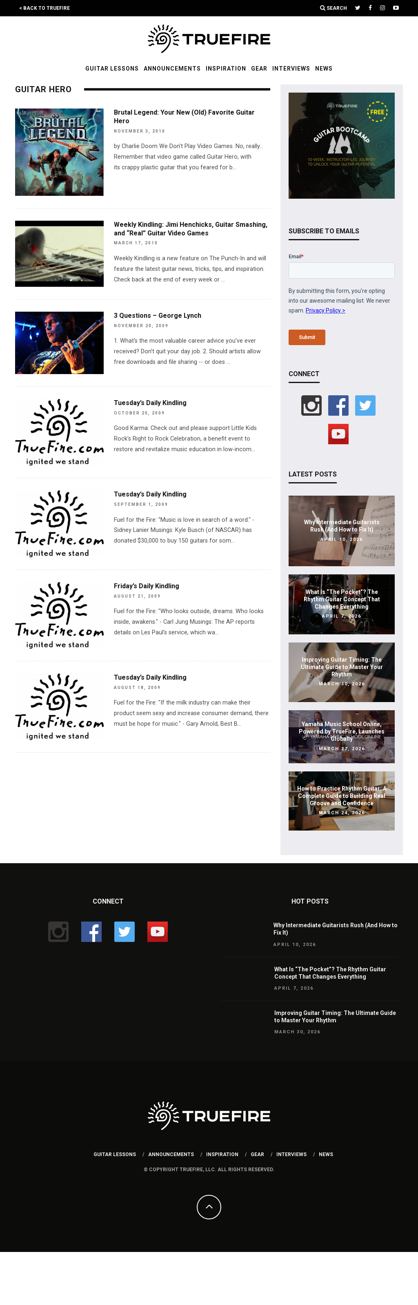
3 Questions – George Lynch (157, 315)
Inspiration (226, 68)
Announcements (172, 68)
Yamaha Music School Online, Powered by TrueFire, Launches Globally (342, 731)
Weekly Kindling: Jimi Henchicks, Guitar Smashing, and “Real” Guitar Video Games (190, 229)
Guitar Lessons (112, 68)
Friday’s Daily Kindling (146, 586)
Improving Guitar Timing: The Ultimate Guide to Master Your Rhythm (342, 667)
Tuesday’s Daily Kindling (150, 403)
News (324, 68)
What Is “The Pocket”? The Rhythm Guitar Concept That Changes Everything (342, 599)
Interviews (291, 68)
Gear (259, 68)
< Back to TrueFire (44, 8)
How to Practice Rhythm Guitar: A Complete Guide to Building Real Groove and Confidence (342, 795)
